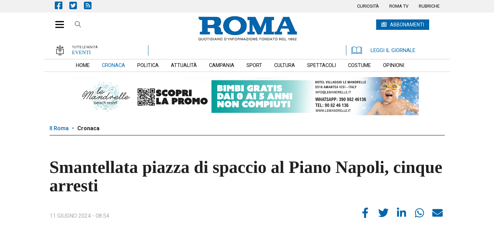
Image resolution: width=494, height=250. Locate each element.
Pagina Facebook (62, 5)
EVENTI (81, 52)
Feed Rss (91, 5)
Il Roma (59, 128)
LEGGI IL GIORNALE (383, 50)
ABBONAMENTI (407, 24)
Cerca (78, 25)
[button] (57, 20)
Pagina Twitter (76, 5)
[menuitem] (368, 6)
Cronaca (88, 128)
